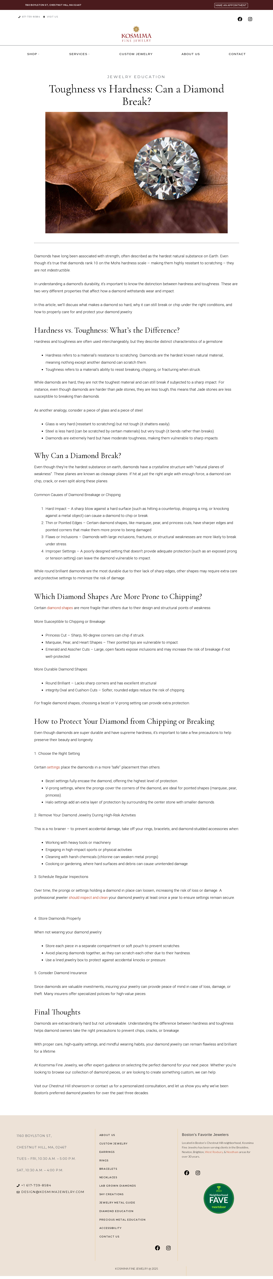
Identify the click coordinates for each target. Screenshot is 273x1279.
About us (191, 54)
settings (53, 767)
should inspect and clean (90, 897)
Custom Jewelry (136, 54)
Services (79, 54)
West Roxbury (214, 1152)
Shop (33, 54)
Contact (237, 54)
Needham (232, 1152)
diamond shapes (61, 608)
